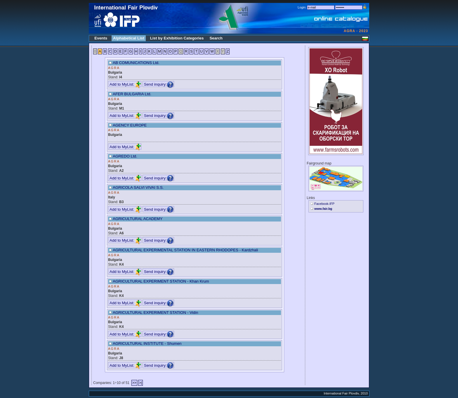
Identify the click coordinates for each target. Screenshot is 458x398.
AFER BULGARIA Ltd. (132, 94)
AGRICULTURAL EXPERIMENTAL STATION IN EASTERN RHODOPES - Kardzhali (185, 250)
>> (134, 383)
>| (140, 383)
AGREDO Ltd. (125, 156)
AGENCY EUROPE (130, 125)
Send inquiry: (159, 84)
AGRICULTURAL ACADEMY (137, 219)
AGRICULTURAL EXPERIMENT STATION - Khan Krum (161, 281)
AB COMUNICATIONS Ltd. (136, 62)
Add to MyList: (125, 84)
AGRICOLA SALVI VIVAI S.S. (138, 187)
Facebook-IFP (324, 203)
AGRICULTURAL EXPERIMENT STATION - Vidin (155, 312)
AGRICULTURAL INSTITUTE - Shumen (147, 343)
